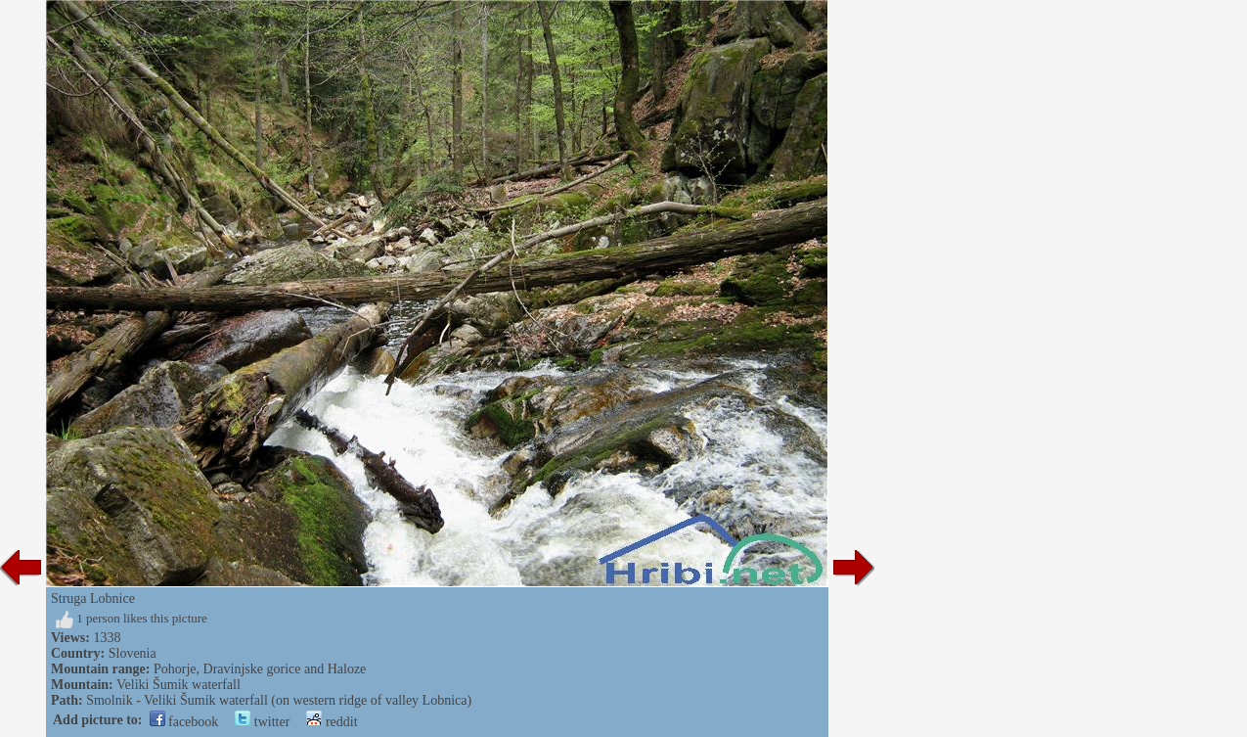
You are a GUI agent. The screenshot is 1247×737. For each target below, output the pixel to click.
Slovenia (132, 653)
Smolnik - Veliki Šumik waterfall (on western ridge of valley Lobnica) (278, 700)
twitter (262, 721)
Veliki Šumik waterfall (178, 684)
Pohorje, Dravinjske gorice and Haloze (260, 669)
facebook (184, 721)
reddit (331, 721)
